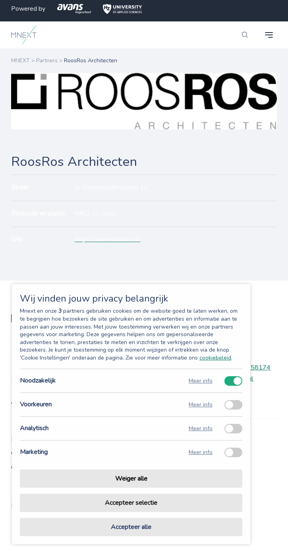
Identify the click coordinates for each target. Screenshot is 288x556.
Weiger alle (131, 478)
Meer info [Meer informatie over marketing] (201, 452)
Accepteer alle (131, 527)
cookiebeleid (215, 358)
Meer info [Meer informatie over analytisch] (201, 428)
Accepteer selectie (131, 502)
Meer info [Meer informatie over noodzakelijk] (201, 381)
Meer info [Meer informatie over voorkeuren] (201, 404)
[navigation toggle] (269, 35)
